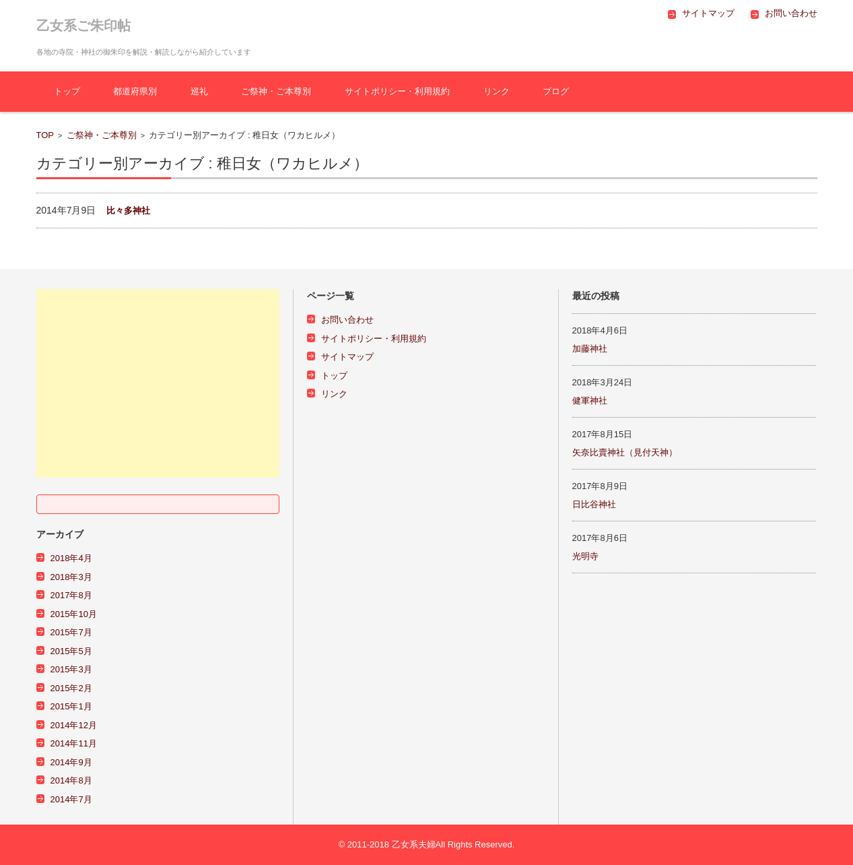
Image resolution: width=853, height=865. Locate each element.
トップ (67, 91)
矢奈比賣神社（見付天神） (624, 452)
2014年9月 (71, 762)
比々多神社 (128, 210)
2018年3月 (71, 577)
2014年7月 (71, 799)
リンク (496, 91)
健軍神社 (589, 400)
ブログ (556, 91)
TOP (45, 135)
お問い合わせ (347, 320)
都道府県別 (135, 91)
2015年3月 (71, 669)
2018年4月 (71, 558)
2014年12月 (73, 725)
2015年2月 (71, 688)
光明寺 (585, 556)
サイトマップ (347, 357)
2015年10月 (73, 614)
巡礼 (199, 91)
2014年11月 (73, 743)
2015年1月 (71, 706)
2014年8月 (71, 780)
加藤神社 (589, 349)
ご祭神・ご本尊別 (276, 91)
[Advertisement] (158, 383)
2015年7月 (71, 632)
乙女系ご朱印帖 (83, 25)
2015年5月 (71, 651)
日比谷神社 (594, 504)
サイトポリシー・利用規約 (397, 91)
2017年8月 (71, 595)
